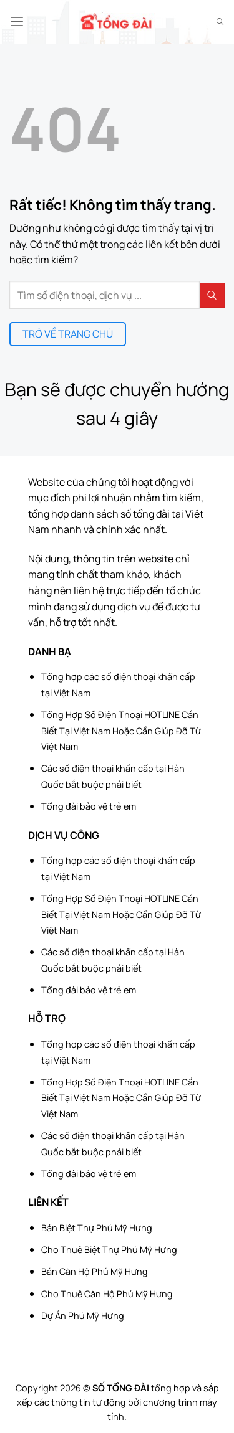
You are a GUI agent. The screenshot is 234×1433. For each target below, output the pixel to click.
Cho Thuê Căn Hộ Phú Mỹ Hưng (107, 1294)
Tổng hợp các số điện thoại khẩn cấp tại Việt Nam (118, 685)
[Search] (220, 22)
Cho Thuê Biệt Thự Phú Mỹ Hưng (109, 1250)
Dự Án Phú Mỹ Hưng (82, 1316)
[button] (16, 21)
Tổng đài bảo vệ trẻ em (88, 806)
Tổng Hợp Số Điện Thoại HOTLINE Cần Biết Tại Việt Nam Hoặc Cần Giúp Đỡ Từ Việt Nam (121, 730)
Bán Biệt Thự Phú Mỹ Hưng (96, 1228)
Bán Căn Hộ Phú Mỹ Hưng (94, 1271)
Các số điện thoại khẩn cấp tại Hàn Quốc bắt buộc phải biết (113, 776)
